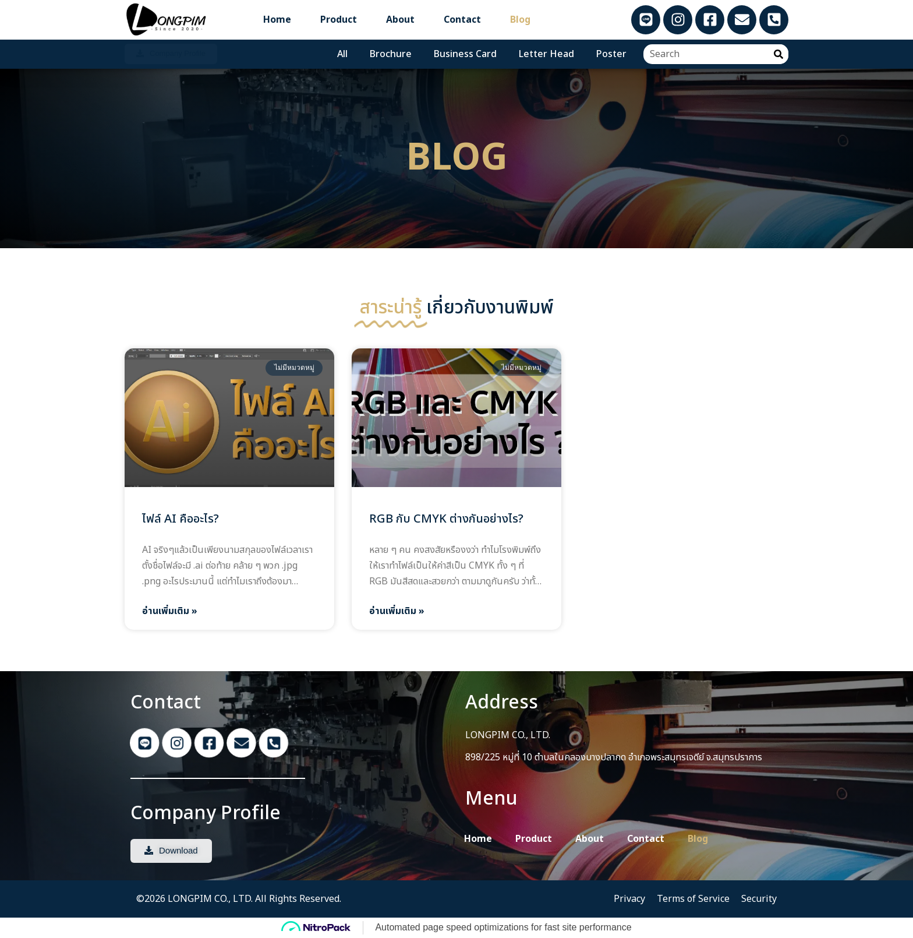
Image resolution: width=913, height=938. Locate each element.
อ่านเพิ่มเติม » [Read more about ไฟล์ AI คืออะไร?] (169, 611)
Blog (520, 20)
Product (338, 20)
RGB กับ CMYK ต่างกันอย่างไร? (446, 519)
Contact (462, 20)
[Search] (778, 54)
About (400, 20)
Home (277, 20)
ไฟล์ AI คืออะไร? (180, 519)
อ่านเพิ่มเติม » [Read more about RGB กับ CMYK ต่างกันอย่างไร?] (396, 611)
